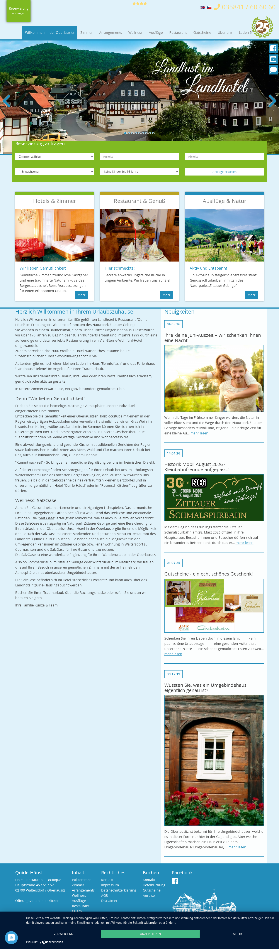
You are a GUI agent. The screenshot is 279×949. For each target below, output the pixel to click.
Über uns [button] (225, 32)
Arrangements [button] (110, 32)
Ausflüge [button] (156, 32)
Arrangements (83, 890)
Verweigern (63, 934)
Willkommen (82, 880)
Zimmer (78, 885)
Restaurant (80, 906)
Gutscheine (202, 32)
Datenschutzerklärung (118, 890)
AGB (104, 895)
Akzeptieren (150, 934)
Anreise (149, 895)
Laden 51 (246, 32)
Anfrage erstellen (224, 172)
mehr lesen (199, 433)
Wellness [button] (135, 32)
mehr (237, 934)
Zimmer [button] (86, 32)
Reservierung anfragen (18, 10)
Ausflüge (79, 900)
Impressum (110, 885)
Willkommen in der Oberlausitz (49, 32)
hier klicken (50, 900)
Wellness (79, 895)
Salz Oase (46, 518)
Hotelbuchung (154, 885)
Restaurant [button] (178, 32)
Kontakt (107, 880)
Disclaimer (109, 900)
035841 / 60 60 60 (245, 7)
